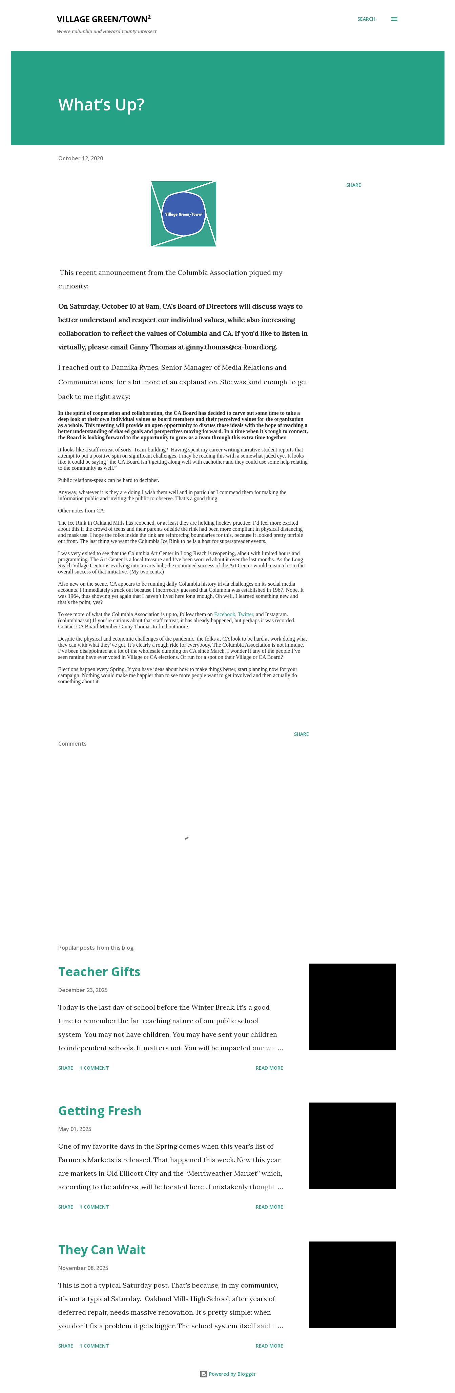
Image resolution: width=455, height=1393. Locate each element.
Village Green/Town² (104, 18)
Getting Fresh (100, 1110)
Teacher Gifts (99, 971)
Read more (269, 1068)
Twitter (245, 614)
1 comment (94, 1068)
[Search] (366, 19)
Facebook (224, 614)
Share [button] (353, 185)
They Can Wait (102, 1249)
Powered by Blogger (228, 1374)
